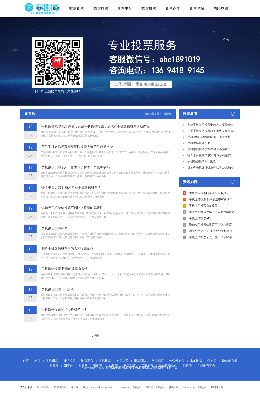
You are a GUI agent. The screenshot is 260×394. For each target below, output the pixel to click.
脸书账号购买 (155, 387)
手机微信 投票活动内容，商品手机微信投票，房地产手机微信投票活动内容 (95, 126)
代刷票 (212, 360)
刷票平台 (124, 9)
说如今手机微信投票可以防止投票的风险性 (72, 208)
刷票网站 (197, 9)
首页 (39, 9)
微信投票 (148, 9)
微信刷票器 (229, 360)
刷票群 (53, 366)
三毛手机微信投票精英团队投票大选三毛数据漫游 (77, 147)
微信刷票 (76, 9)
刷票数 (168, 113)
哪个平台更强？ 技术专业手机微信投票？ (71, 187)
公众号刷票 (176, 360)
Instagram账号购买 (129, 387)
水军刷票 (196, 360)
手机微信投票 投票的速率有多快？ (66, 269)
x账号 (74, 387)
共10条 (94, 335)
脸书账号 (217, 387)
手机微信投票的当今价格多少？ (64, 309)
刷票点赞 (173, 9)
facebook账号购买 (194, 387)
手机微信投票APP (54, 228)
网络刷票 (220, 9)
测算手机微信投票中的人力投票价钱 (67, 248)
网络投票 (60, 387)
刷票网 (187, 366)
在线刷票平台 (206, 366)
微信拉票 (100, 9)
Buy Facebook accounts (97, 387)
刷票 (56, 9)
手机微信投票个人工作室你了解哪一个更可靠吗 (75, 167)
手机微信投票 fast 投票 (57, 289)
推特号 (173, 387)
